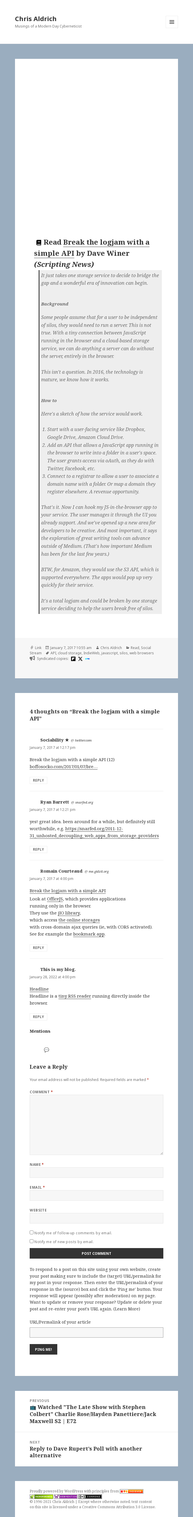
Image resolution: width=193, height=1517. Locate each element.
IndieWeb (91, 653)
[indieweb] (87, 658)
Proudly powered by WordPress (57, 1491)
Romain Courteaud (61, 871)
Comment (41, 1091)
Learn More (127, 1309)
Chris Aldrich (36, 18)
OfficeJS (55, 899)
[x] (80, 658)
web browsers (142, 653)
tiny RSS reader (74, 996)
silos (124, 653)
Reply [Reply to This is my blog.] (38, 1016)
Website (38, 1210)
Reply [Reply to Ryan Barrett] (38, 849)
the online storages (79, 920)
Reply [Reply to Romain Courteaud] (38, 947)
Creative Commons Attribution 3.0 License (118, 1506)
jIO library (69, 913)
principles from (117, 1491)
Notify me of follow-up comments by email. (73, 1233)
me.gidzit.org (99, 871)
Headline (39, 989)
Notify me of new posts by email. (64, 1241)
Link (38, 647)
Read (135, 647)
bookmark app (89, 934)
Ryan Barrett (54, 802)
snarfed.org (84, 802)
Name (37, 1164)
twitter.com (83, 740)
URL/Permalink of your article (60, 1322)
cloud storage (70, 653)
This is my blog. (58, 969)
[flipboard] (73, 658)
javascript (109, 653)
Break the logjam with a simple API (68, 890)
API (53, 653)
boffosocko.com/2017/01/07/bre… (64, 766)
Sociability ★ (54, 740)
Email (37, 1187)
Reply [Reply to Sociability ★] (38, 780)
